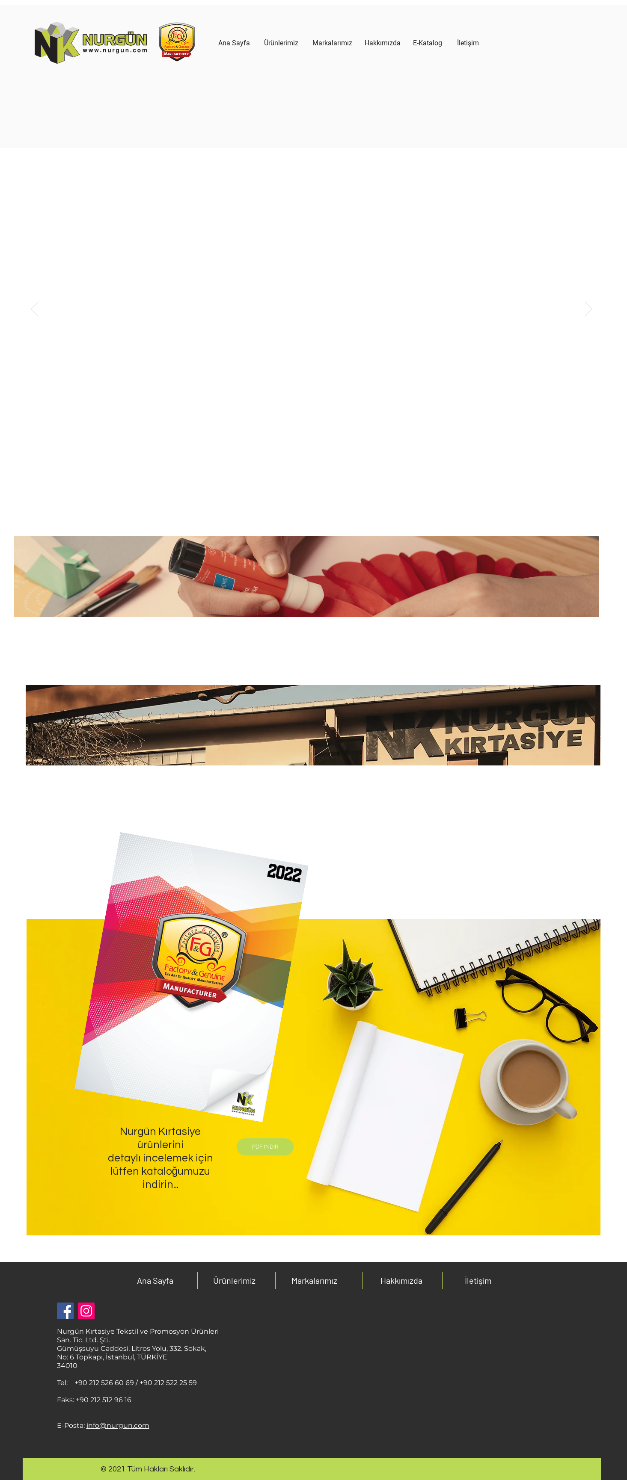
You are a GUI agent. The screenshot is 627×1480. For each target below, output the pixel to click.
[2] (322, 456)
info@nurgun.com (117, 1425)
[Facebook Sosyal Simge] (65, 1311)
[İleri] (588, 309)
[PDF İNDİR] (265, 1146)
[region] (281, 95)
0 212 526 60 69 (108, 1383)
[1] (302, 456)
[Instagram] (86, 1311)
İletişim (478, 1280)
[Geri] (35, 309)
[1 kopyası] (291, 456)
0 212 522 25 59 (172, 1383)
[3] (331, 456)
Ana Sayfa (155, 1280)
